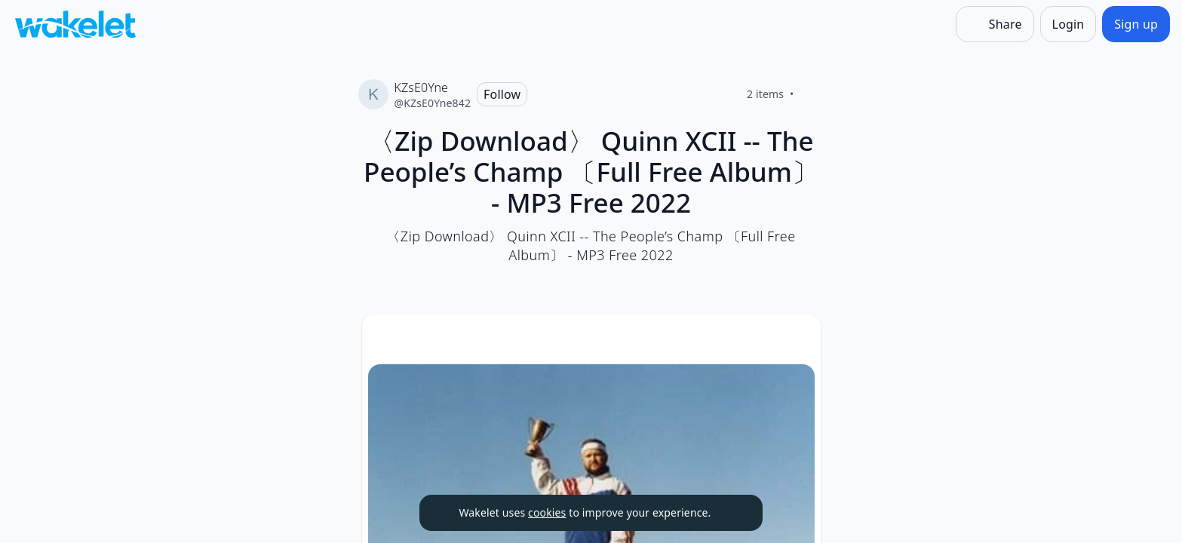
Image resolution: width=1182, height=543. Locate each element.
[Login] (1068, 24)
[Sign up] (1136, 24)
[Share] (995, 24)
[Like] (812, 94)
